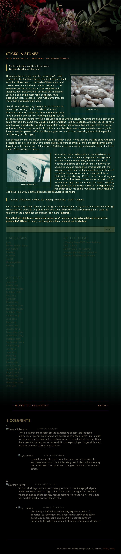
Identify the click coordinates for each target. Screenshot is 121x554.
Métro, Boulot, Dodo (41, 58)
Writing (54, 58)
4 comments (63, 58)
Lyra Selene (14, 58)
